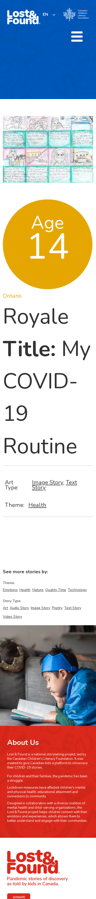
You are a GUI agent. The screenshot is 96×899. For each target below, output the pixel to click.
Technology (77, 589)
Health (37, 505)
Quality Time (55, 589)
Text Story (72, 607)
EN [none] (45, 14)
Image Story (47, 482)
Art (5, 607)
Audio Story (19, 607)
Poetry (57, 607)
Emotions (10, 589)
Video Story (12, 616)
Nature (38, 589)
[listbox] (49, 14)
